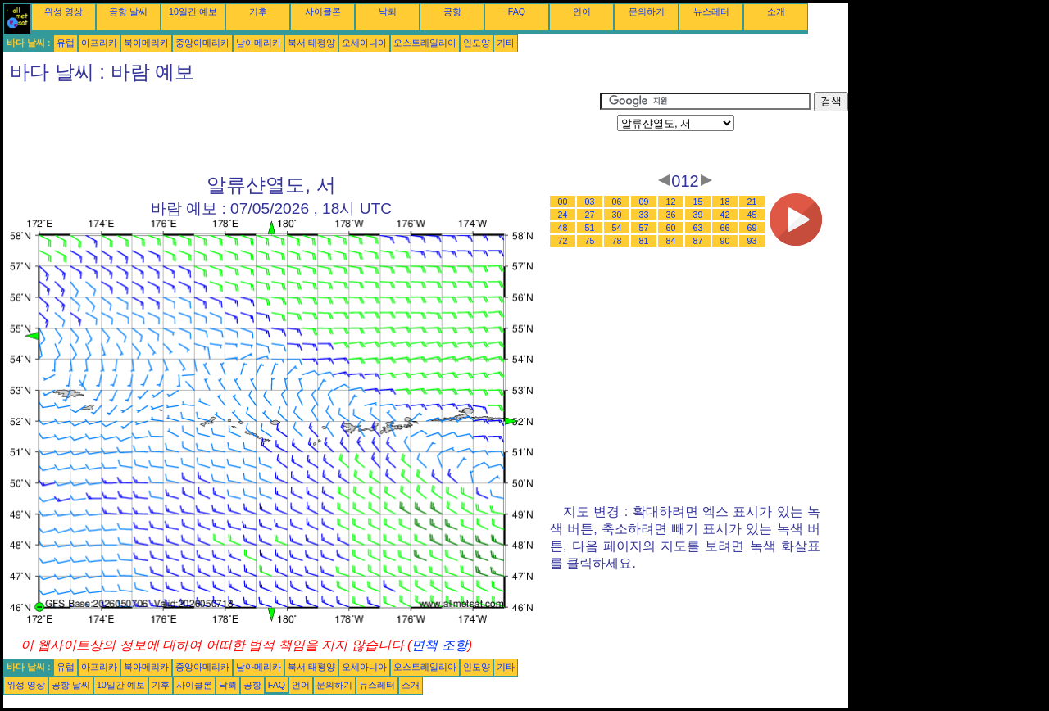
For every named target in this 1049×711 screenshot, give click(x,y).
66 (725, 228)
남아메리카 (258, 43)
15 (698, 201)
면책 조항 (439, 645)
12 (671, 201)
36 (671, 215)
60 (671, 228)
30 (617, 215)
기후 (258, 11)
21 (752, 201)
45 (752, 215)
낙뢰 (388, 11)
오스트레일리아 (424, 43)
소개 (776, 11)
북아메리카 (146, 43)
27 (590, 215)
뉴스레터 (711, 11)
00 (563, 201)
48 (563, 228)
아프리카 (99, 43)
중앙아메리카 (202, 43)
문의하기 (647, 11)
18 (725, 201)
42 (725, 215)
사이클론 (323, 11)
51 (590, 228)
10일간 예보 (193, 11)
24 (563, 215)
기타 (506, 43)
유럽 (66, 43)
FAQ (516, 11)
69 (752, 228)
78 (617, 241)
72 (563, 241)
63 (698, 228)
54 (617, 228)
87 (698, 241)
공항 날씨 (128, 11)
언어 (582, 11)
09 (644, 201)
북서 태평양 (311, 43)
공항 (452, 11)
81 (644, 241)
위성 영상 (63, 11)
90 (725, 241)
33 (644, 215)
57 (644, 228)
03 (590, 201)
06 (617, 201)
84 (671, 241)
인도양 (476, 43)
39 (698, 215)
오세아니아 (364, 43)
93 (752, 241)
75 (590, 241)
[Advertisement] (301, 128)
